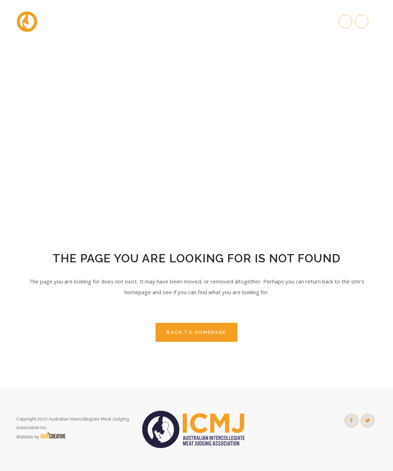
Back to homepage (196, 332)
